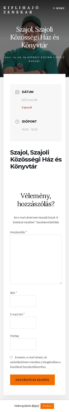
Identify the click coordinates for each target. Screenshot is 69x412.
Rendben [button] (47, 406)
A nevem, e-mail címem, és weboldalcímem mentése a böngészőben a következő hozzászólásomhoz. (35, 362)
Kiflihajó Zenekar (21, 9)
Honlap (14, 335)
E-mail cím (17, 314)
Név (13, 292)
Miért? (35, 405)
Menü (60, 8)
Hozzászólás (18, 232)
